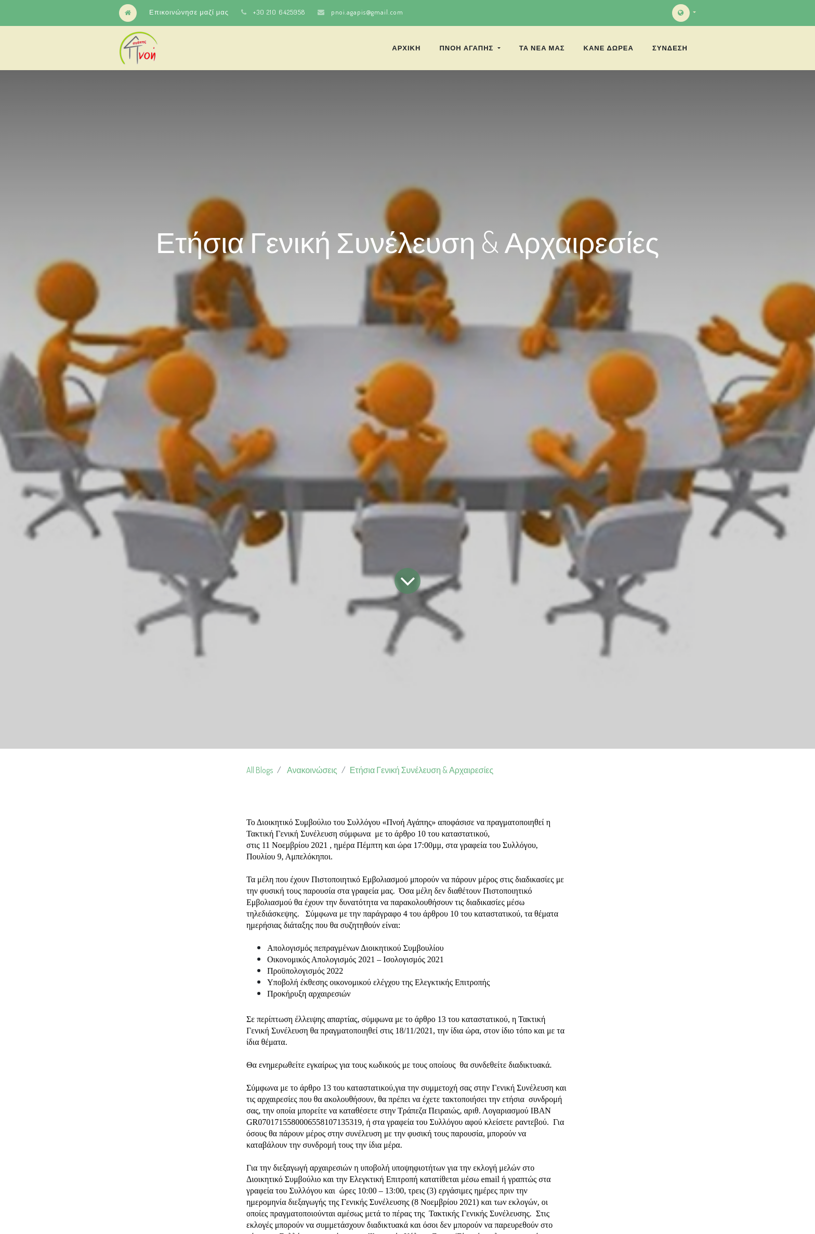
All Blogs (259, 770)
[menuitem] (406, 48)
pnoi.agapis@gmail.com (367, 12)
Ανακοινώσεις (312, 770)
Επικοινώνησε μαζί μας (189, 12)
